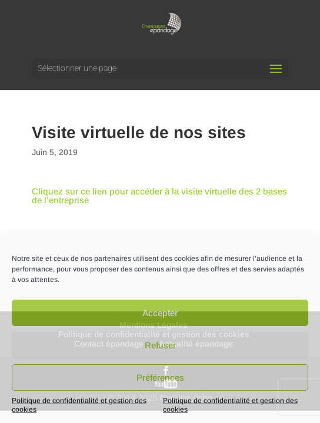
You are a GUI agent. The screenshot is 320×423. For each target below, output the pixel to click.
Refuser (160, 345)
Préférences (160, 377)
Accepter (160, 313)
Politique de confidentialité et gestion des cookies (79, 405)
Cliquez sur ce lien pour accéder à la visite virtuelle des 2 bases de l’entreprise (159, 195)
